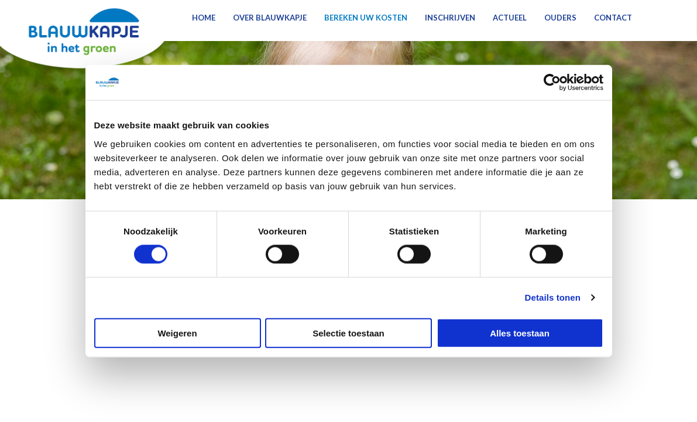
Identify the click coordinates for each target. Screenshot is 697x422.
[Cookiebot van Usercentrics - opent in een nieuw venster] (552, 82)
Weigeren (177, 333)
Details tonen (553, 297)
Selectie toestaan (348, 333)
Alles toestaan (520, 333)
